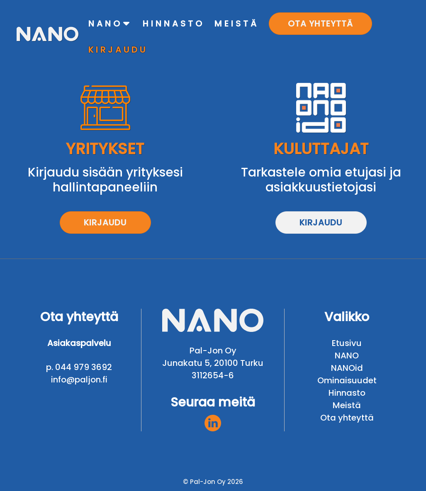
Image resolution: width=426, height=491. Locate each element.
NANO (347, 355)
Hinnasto (347, 393)
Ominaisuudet (347, 380)
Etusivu (347, 343)
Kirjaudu (105, 222)
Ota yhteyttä (347, 417)
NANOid (347, 368)
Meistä (347, 405)
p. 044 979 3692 (79, 367)
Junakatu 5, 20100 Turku (212, 363)
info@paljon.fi (79, 379)
